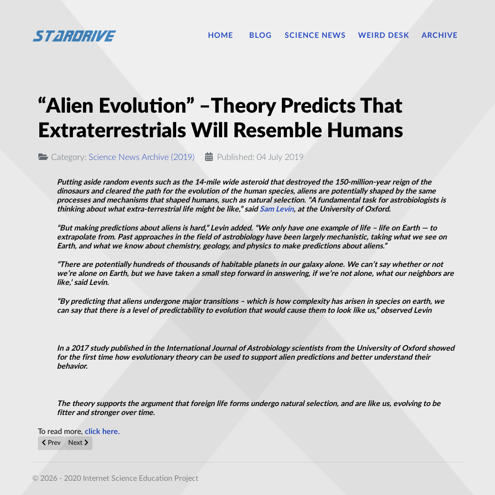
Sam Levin (277, 209)
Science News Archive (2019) (142, 157)
